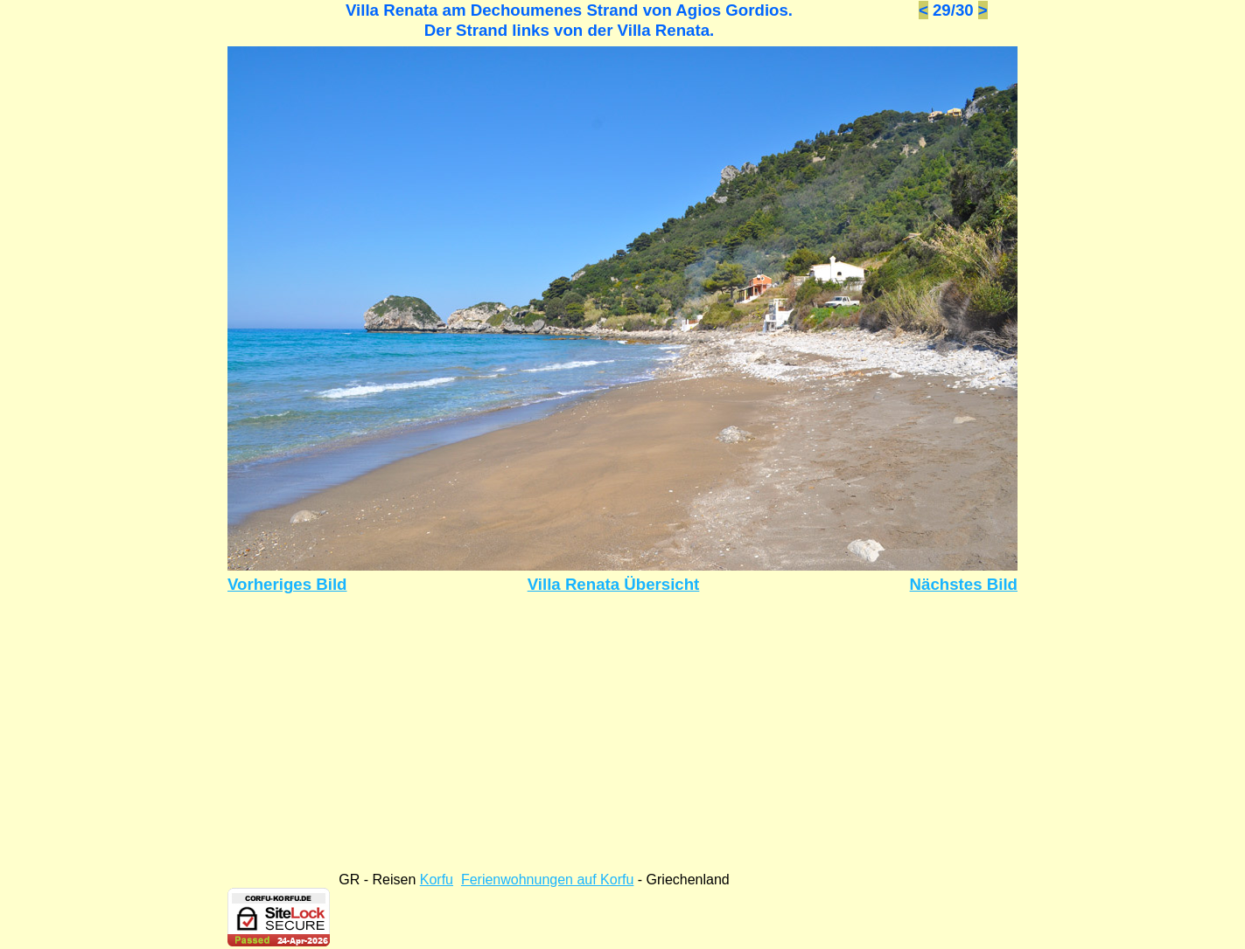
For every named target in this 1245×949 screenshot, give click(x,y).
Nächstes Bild (964, 584)
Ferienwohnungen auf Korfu (547, 879)
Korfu (436, 879)
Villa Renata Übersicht (614, 584)
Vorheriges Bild (287, 584)
